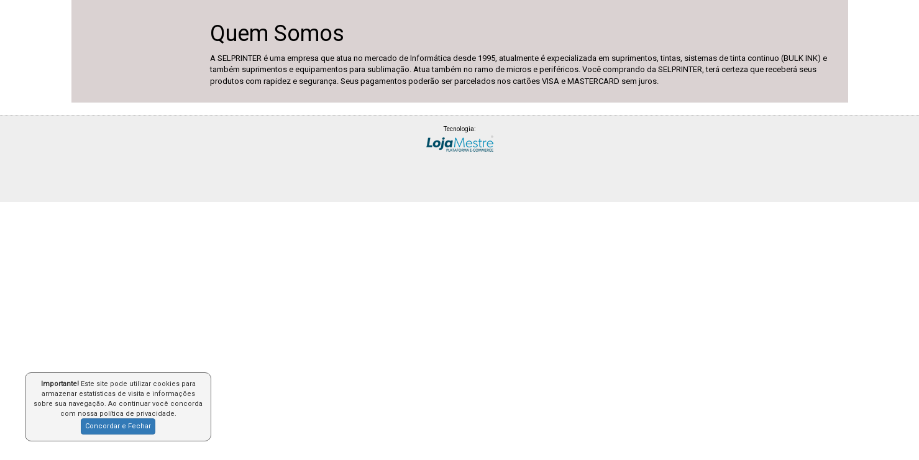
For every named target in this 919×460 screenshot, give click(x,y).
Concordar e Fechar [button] (118, 426)
